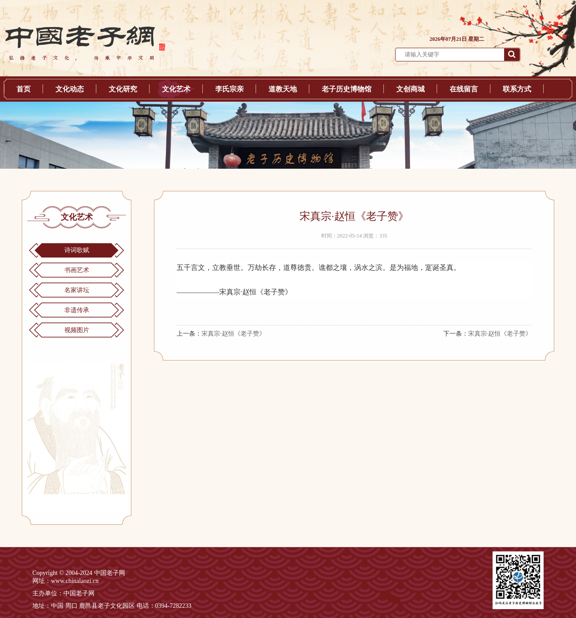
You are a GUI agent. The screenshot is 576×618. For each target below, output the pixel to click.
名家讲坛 (76, 290)
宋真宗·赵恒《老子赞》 (233, 333)
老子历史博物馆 (346, 89)
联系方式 (517, 89)
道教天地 (282, 89)
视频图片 (76, 330)
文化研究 (123, 89)
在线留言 (464, 89)
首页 (23, 89)
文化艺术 (176, 89)
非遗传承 (76, 310)
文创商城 (410, 89)
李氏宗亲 (229, 89)
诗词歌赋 (76, 250)
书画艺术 (76, 270)
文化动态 (69, 89)
